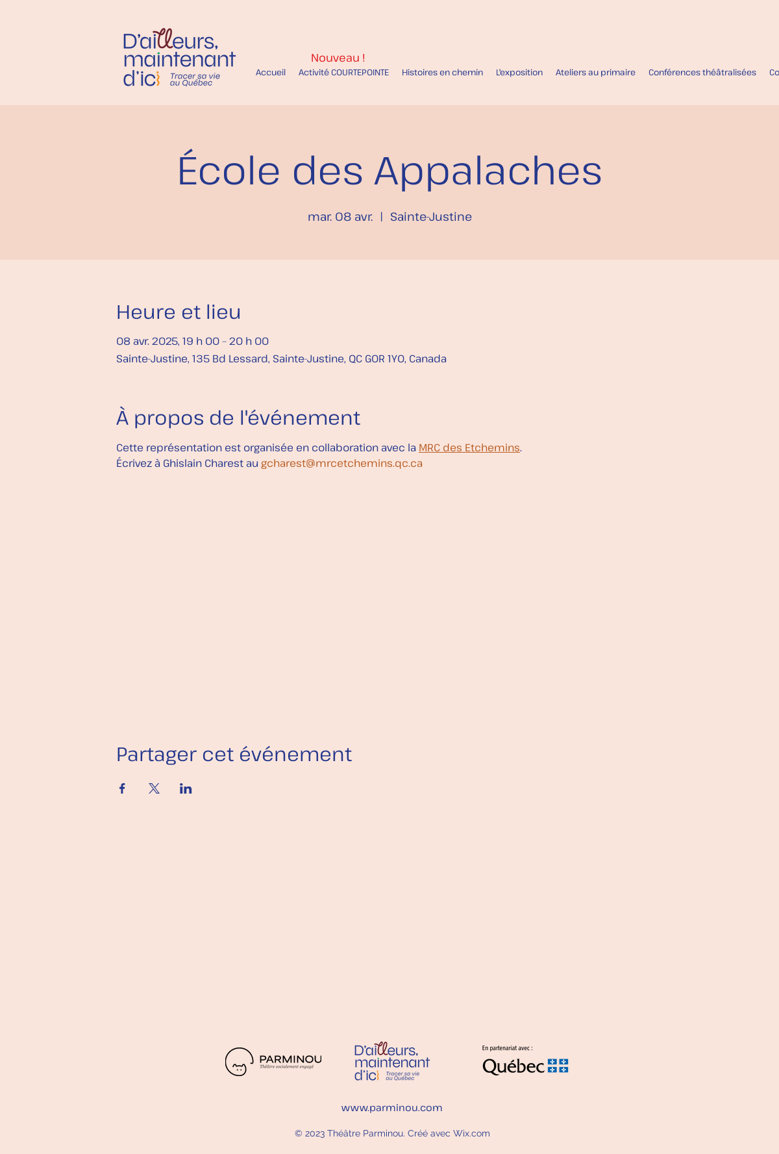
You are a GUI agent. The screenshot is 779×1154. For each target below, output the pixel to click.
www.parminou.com (392, 1107)
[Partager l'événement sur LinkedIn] (186, 788)
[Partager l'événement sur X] (154, 788)
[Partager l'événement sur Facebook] (122, 788)
